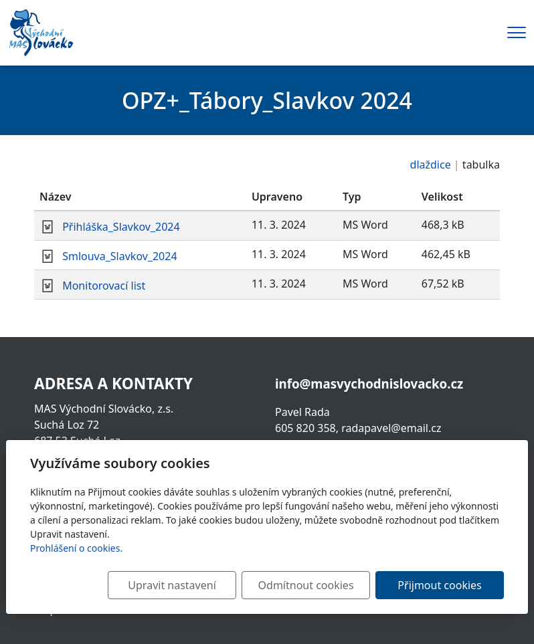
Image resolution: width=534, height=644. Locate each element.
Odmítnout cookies (306, 585)
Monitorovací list (103, 285)
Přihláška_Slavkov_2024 (120, 226)
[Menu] (516, 32)
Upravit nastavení (171, 585)
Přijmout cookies (439, 585)
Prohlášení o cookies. (76, 548)
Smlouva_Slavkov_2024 (119, 256)
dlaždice (430, 164)
